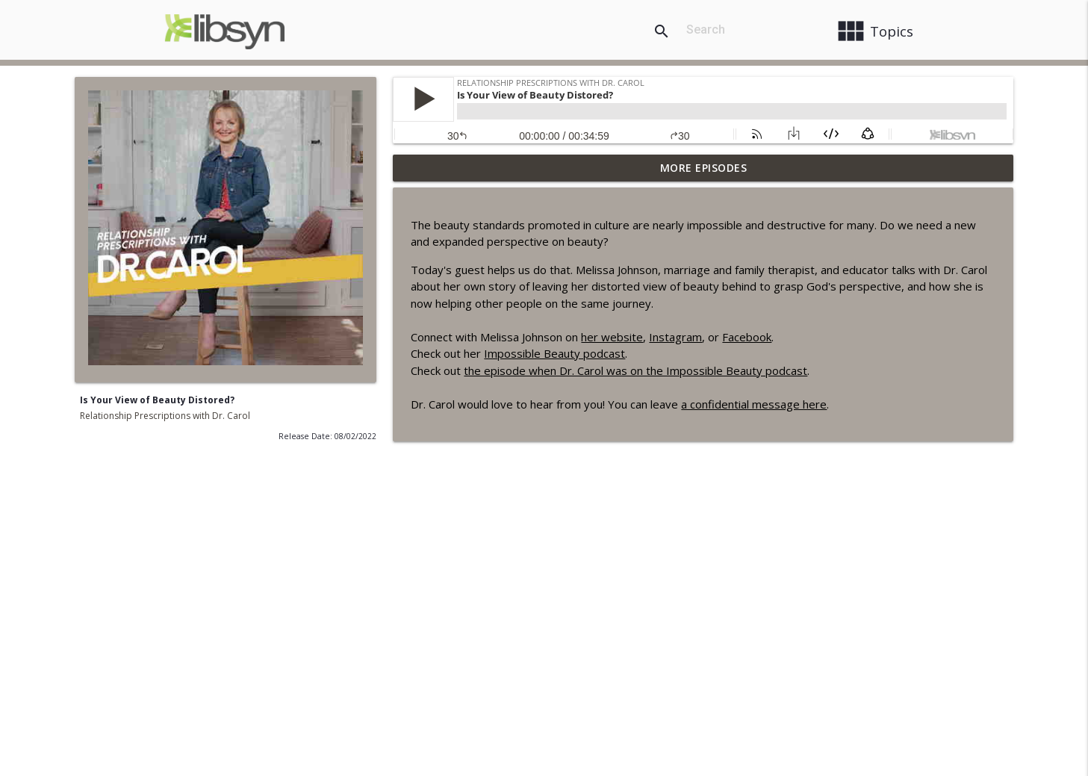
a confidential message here (754, 404)
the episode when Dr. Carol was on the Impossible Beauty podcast (635, 370)
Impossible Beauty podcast (554, 353)
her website (612, 336)
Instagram (675, 336)
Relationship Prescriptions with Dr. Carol (165, 415)
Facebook (746, 336)
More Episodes (703, 168)
